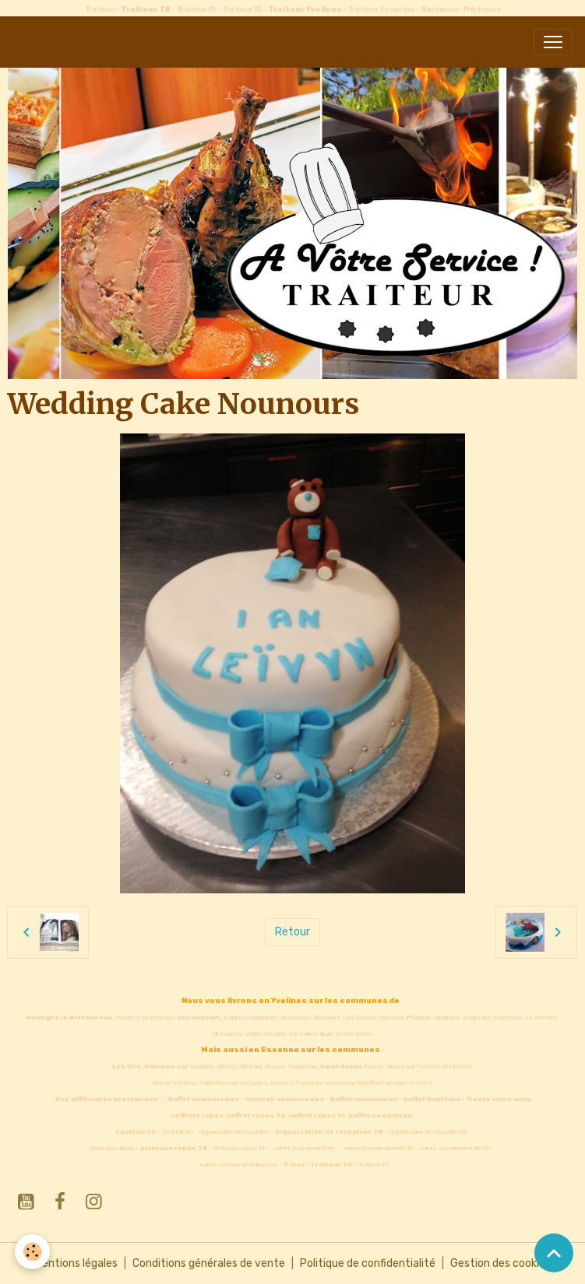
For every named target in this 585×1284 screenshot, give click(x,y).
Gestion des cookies (500, 1263)
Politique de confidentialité (367, 1263)
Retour (292, 931)
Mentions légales (76, 1263)
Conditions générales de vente (208, 1263)
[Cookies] (33, 1251)
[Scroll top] (553, 1252)
